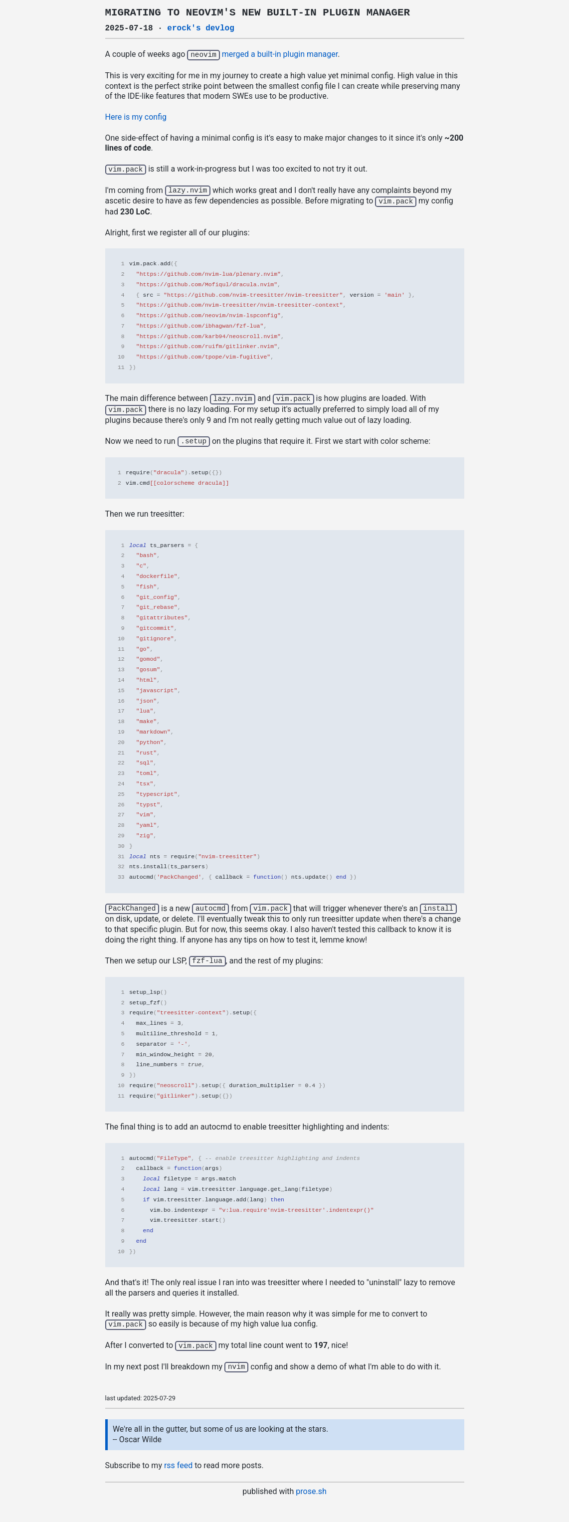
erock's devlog (200, 28)
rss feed (178, 1459)
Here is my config (136, 116)
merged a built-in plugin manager (280, 54)
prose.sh (311, 1485)
